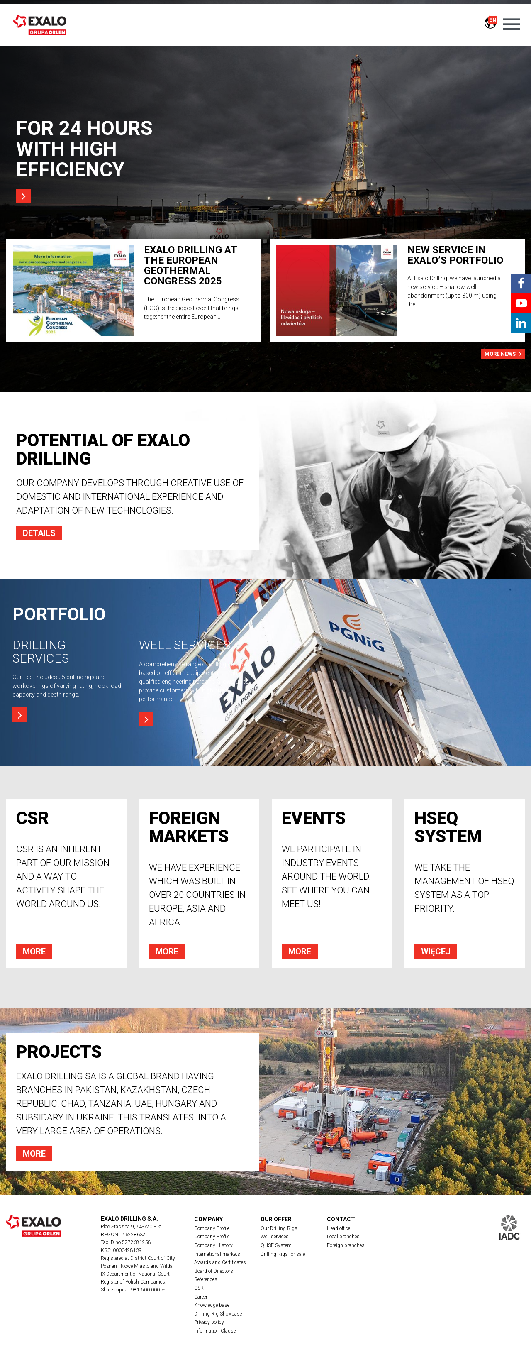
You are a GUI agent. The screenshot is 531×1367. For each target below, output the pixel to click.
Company (208, 1219)
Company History (213, 1246)
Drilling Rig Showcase (218, 1315)
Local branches (343, 1237)
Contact (341, 1219)
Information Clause (215, 1333)
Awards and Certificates (220, 1263)
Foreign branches (346, 1246)
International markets (217, 1254)
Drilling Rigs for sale (283, 1254)
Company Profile (211, 1228)
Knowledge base (211, 1307)
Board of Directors (213, 1272)
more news (503, 353)
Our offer (276, 1219)
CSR (199, 1289)
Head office (338, 1228)
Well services (275, 1237)
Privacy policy (209, 1324)
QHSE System (276, 1246)
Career (200, 1298)
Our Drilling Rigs (279, 1228)
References (205, 1281)
